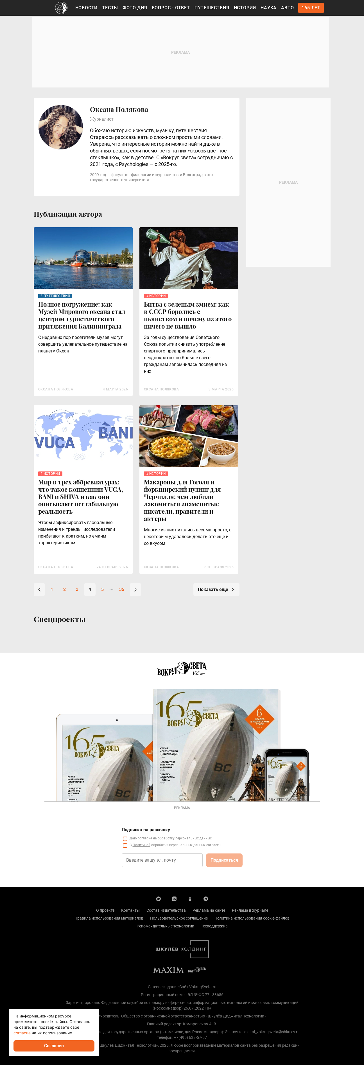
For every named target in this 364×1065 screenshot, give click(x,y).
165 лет (311, 7)
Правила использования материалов (108, 918)
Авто (287, 7)
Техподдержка (214, 926)
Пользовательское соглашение (179, 918)
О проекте (105, 910)
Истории (245, 7)
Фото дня (135, 7)
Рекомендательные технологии (165, 926)
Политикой (141, 845)
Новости (86, 7)
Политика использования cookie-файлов (252, 918)
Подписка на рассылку (146, 829)
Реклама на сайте (209, 910)
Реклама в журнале (250, 910)
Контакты (130, 910)
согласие (145, 838)
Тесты (110, 7)
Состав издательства (166, 910)
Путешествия (212, 7)
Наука (269, 7)
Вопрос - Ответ (171, 7)
